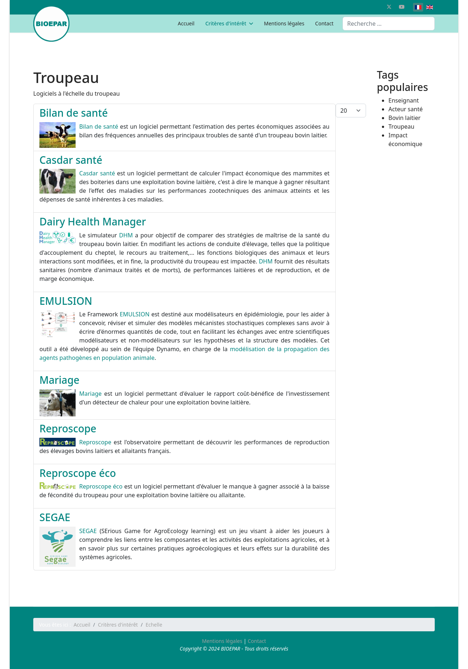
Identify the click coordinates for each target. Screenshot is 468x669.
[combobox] (389, 23)
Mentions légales (284, 23)
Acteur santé (405, 109)
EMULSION (65, 301)
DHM (126, 235)
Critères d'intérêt (225, 23)
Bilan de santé (73, 113)
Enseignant (403, 100)
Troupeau (401, 126)
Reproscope (67, 428)
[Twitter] (389, 6)
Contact (324, 23)
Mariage (59, 380)
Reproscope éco (77, 473)
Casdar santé (70, 160)
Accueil (186, 23)
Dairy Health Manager (92, 221)
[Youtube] (402, 6)
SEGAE (54, 517)
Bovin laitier (404, 118)
